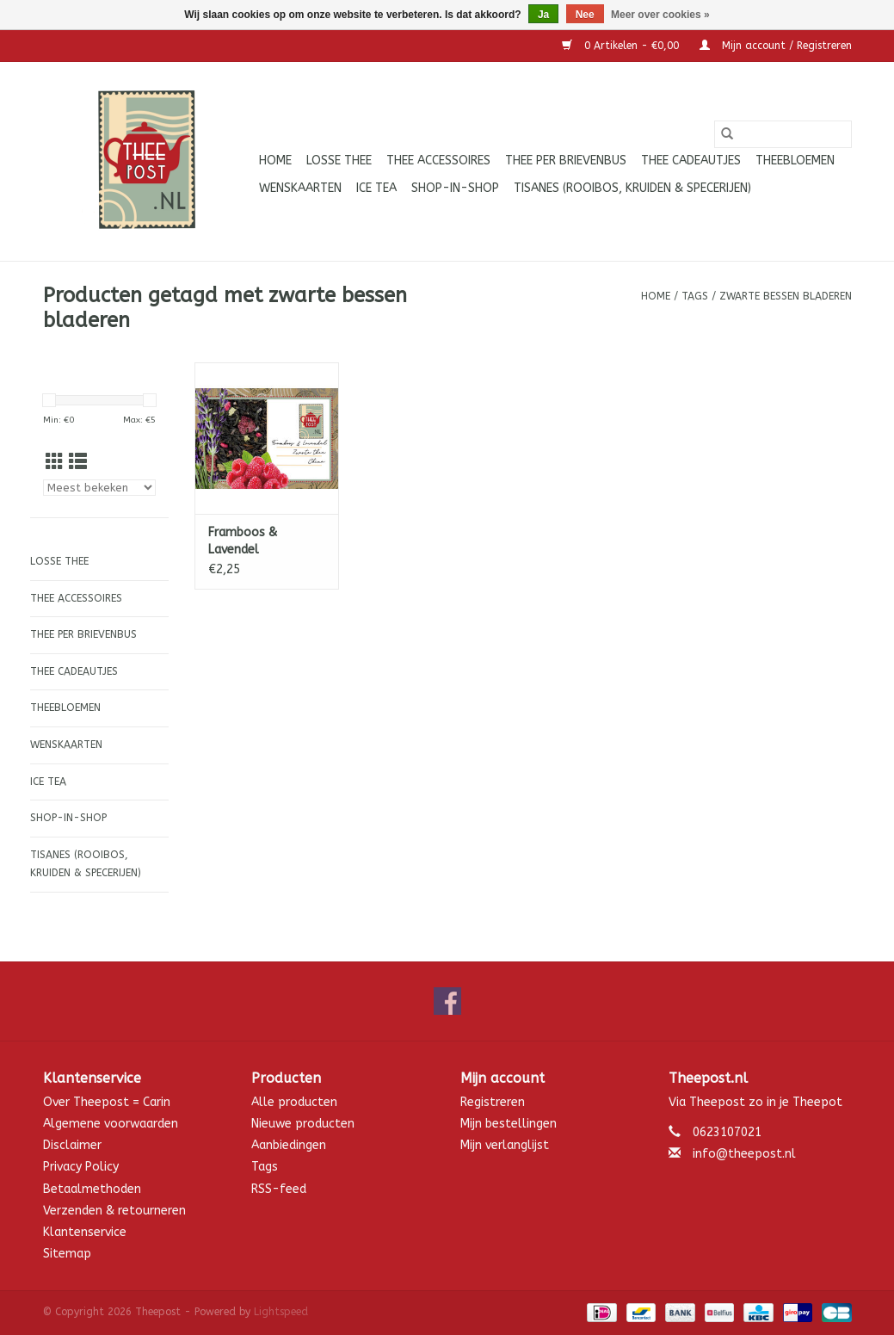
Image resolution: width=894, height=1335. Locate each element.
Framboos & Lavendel (242, 541)
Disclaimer (72, 1145)
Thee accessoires (438, 160)
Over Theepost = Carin (106, 1102)
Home (275, 160)
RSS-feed (278, 1189)
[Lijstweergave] (78, 462)
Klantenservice (84, 1232)
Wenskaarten (300, 188)
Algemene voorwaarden (110, 1123)
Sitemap (67, 1253)
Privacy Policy (81, 1166)
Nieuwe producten (303, 1123)
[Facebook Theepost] (447, 1001)
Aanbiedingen (288, 1145)
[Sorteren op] (100, 487)
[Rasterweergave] (55, 462)
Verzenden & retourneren (114, 1210)
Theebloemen (795, 160)
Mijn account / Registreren (776, 46)
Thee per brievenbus (565, 160)
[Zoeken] (783, 134)
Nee (585, 15)
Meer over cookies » (660, 15)
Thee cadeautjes (691, 160)
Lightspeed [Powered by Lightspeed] (281, 1312)
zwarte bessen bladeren (785, 296)
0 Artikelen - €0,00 (622, 46)
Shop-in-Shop (455, 188)
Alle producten (294, 1102)
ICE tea (376, 188)
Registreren (492, 1102)
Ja (543, 15)
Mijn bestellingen (508, 1123)
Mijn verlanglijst (504, 1145)
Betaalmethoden (92, 1189)
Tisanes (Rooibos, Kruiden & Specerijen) (632, 188)
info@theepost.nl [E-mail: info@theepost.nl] (744, 1153)
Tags (694, 296)
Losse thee (339, 160)
